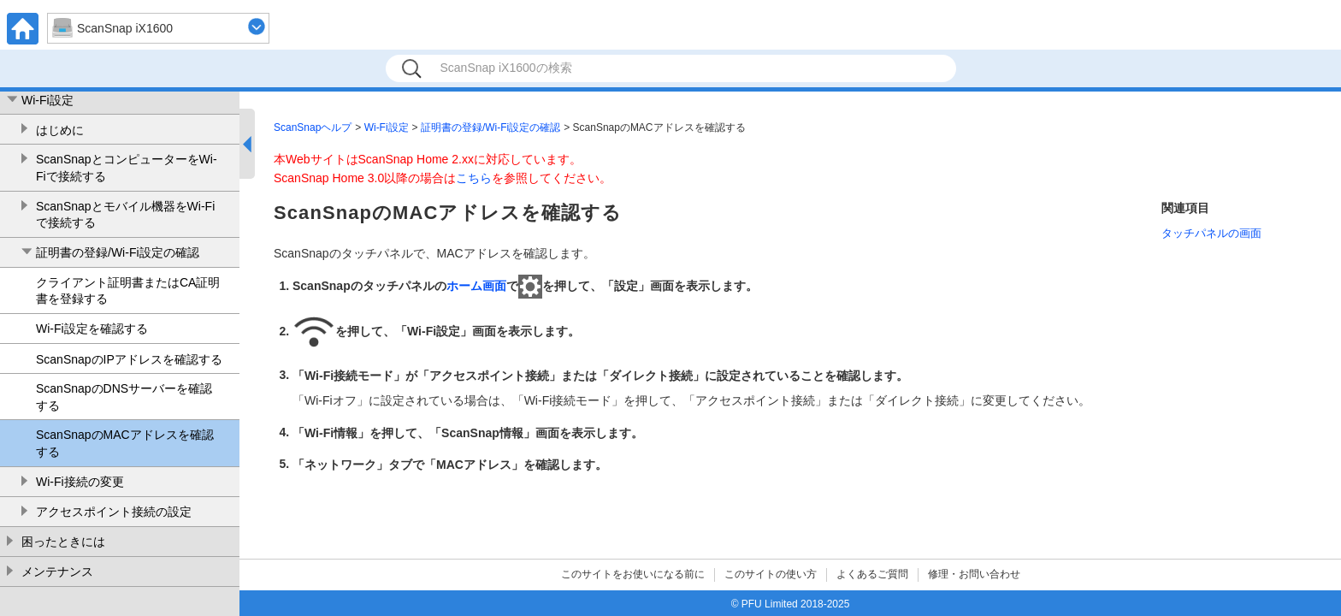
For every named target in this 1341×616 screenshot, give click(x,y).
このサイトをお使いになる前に (633, 574)
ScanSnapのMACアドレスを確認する (125, 443)
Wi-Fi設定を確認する (92, 328)
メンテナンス (57, 571)
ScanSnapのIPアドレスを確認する (129, 359)
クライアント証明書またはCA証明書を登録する (128, 290)
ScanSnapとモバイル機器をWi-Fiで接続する (125, 214)
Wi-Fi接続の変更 (80, 482)
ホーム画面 (476, 286)
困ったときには (63, 541)
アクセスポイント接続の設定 (114, 511)
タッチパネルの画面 (1211, 233)
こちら (474, 178)
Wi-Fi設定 (47, 100)
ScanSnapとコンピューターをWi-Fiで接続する (126, 167)
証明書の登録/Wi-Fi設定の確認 (117, 252)
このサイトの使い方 (770, 574)
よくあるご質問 (872, 574)
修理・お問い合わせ (974, 574)
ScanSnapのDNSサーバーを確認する (124, 397)
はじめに (60, 130)
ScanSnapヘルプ (312, 127)
